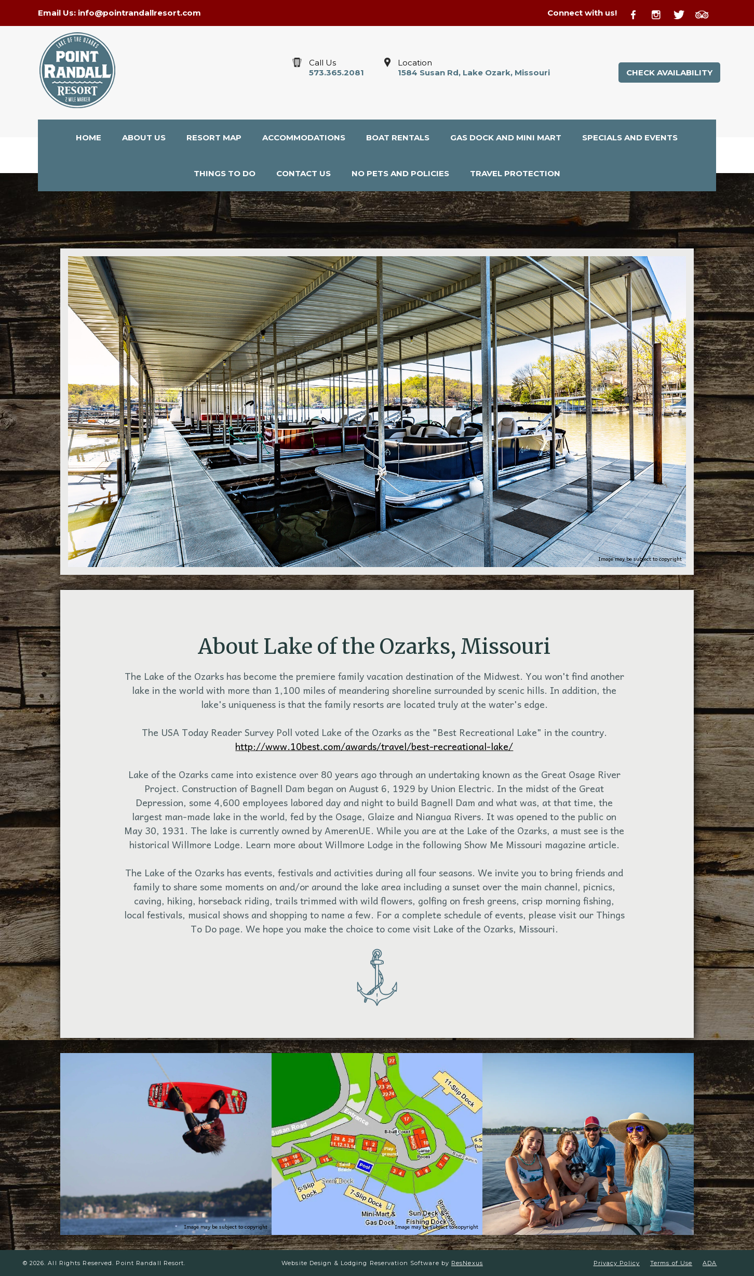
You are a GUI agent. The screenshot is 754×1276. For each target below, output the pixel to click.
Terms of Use (671, 1263)
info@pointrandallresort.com (139, 13)
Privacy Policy (617, 1263)
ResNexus (467, 1263)
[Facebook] (639, 13)
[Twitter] (683, 13)
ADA (710, 1263)
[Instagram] (661, 13)
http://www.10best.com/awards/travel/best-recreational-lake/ (375, 746)
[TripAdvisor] (705, 13)
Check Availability (669, 72)
